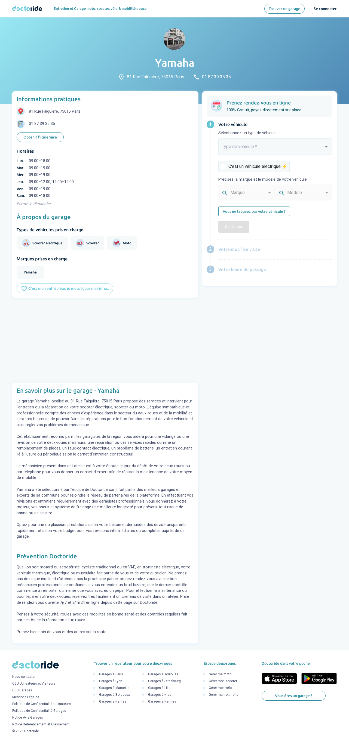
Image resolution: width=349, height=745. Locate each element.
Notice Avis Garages (27, 718)
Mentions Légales (25, 697)
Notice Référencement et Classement (41, 724)
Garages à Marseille (114, 688)
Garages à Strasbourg (164, 681)
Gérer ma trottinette (223, 695)
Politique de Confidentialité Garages (39, 711)
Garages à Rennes (162, 701)
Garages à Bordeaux (114, 695)
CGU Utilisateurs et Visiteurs (33, 684)
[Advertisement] (105, 340)
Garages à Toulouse (163, 674)
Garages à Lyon (110, 681)
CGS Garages (22, 690)
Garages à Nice (159, 695)
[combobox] (275, 148)
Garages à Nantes (112, 701)
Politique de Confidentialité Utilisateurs (41, 704)
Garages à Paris (111, 674)
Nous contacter (24, 677)
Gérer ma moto (220, 674)
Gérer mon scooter (223, 681)
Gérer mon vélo (220, 688)
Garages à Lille (159, 688)
